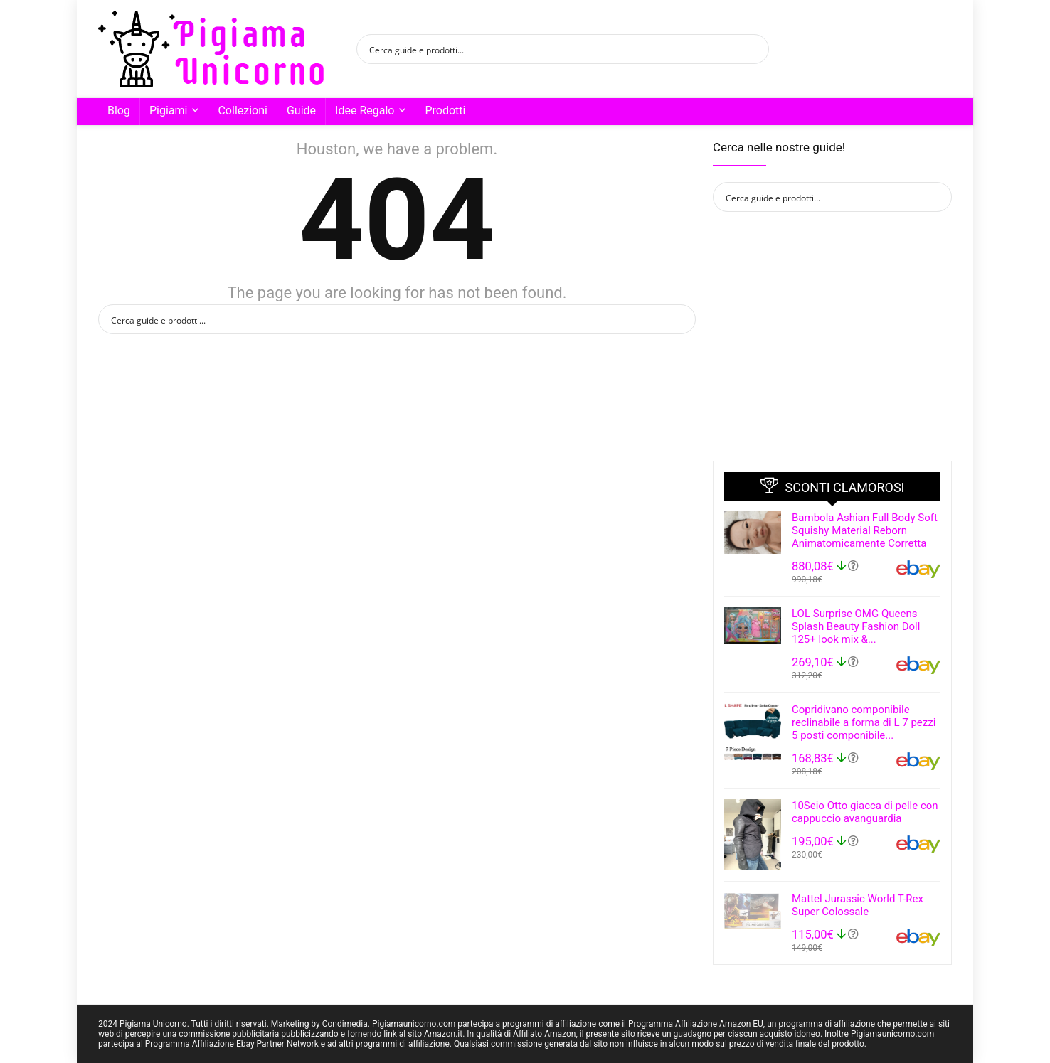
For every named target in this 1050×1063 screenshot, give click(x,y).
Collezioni (242, 110)
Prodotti (445, 110)
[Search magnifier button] (754, 49)
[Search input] (553, 49)
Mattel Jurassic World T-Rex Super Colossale (857, 905)
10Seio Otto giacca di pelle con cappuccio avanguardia (865, 812)
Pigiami (168, 110)
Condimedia (345, 1024)
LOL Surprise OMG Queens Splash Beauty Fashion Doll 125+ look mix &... (856, 626)
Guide (301, 110)
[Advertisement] (832, 336)
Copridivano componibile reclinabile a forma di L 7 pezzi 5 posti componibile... (863, 722)
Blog (118, 110)
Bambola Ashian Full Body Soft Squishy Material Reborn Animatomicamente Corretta (865, 530)
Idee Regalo (364, 110)
